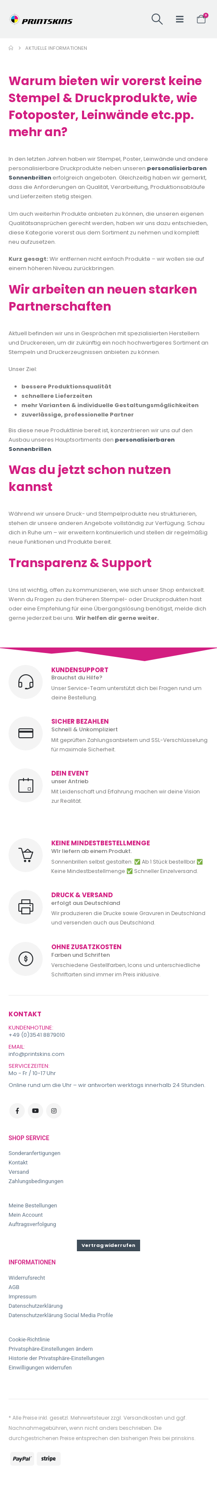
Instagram (54, 1110)
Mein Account (26, 1215)
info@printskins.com (37, 1054)
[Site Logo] (41, 19)
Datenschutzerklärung (36, 1306)
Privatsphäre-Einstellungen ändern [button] (51, 1349)
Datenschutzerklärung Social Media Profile (61, 1315)
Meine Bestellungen (33, 1205)
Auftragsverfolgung (32, 1224)
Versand (19, 1172)
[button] (157, 19)
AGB (14, 1287)
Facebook (17, 1110)
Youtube (35, 1110)
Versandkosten (143, 1417)
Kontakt (18, 1162)
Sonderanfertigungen (34, 1153)
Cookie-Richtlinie (29, 1339)
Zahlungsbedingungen (36, 1181)
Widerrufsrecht (27, 1278)
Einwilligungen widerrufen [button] (40, 1367)
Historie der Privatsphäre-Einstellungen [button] (56, 1358)
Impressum (22, 1296)
